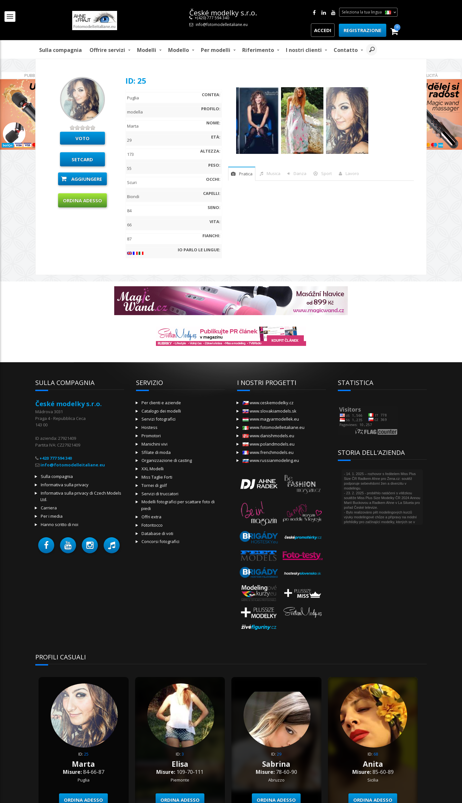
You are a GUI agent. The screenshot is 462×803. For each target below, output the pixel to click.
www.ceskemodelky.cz (268, 403)
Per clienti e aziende (161, 403)
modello (178, 50)
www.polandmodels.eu (269, 444)
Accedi (322, 30)
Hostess (149, 427)
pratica (245, 174)
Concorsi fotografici (160, 541)
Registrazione (362, 30)
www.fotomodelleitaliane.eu (273, 427)
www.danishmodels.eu (268, 436)
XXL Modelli (152, 469)
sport (326, 173)
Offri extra (151, 517)
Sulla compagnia (60, 50)
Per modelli (215, 50)
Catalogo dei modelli (161, 411)
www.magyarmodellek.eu (271, 419)
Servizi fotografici (158, 419)
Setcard (82, 159)
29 (279, 754)
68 (375, 754)
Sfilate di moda (156, 452)
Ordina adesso (82, 200)
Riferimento (258, 50)
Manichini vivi (154, 444)
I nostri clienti (304, 50)
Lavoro (352, 173)
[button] (46, 545)
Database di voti (157, 533)
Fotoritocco (152, 525)
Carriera (49, 508)
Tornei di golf (154, 485)
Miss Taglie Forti (156, 477)
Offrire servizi (107, 50)
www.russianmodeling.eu (271, 460)
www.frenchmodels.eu (268, 452)
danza (300, 173)
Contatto (346, 50)
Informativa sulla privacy (65, 485)
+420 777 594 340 (55, 458)
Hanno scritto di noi (59, 524)
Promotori (151, 436)
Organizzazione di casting (166, 460)
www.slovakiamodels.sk (269, 411)
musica (273, 173)
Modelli (146, 50)
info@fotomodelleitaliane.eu (222, 24)
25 (86, 754)
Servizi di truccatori (159, 494)
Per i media (52, 516)
